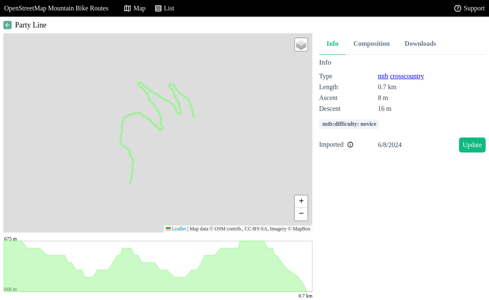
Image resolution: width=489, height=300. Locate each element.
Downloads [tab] (421, 43)
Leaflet (176, 229)
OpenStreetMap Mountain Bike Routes (56, 8)
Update (472, 144)
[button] (301, 44)
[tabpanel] (402, 107)
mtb (383, 76)
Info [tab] (332, 43)
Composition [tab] (371, 43)
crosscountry (407, 76)
